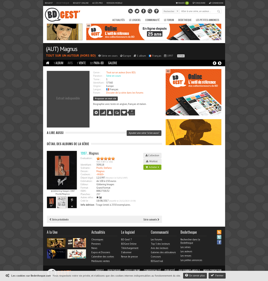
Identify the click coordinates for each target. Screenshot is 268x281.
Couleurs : (86, 174)
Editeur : (85, 184)
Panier (182, 3)
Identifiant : (99, 82)
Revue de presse (129, 256)
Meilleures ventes (100, 261)
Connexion (216, 3)
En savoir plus (195, 275)
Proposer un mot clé (105, 98)
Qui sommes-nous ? (189, 270)
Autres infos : (87, 197)
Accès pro (97, 3)
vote (132, 112)
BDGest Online (81, 3)
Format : (85, 187)
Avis (70, 63)
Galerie (112, 63)
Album (58, 63)
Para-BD (97, 63)
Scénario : (86, 167)
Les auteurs (186, 251)
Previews (96, 243)
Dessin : (85, 171)
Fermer (217, 275)
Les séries (186, 247)
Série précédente (59, 219)
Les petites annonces (207, 20)
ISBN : (84, 190)
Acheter (152, 167)
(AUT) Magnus (61, 49)
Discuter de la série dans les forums (124, 92)
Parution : (98, 75)
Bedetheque (62, 3)
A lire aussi (55, 132)
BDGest (49, 3)
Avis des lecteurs (159, 248)
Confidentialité (152, 270)
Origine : (97, 86)
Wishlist (152, 161)
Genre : (96, 72)
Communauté (152, 20)
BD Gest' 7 (126, 239)
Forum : (97, 92)
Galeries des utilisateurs (163, 252)
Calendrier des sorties (102, 256)
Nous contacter (212, 270)
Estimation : (87, 181)
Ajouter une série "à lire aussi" (144, 133)
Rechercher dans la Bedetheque (190, 241)
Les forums (156, 239)
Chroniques (97, 239)
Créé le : (85, 200)
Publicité (170, 270)
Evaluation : (87, 158)
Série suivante (151, 219)
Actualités (118, 20)
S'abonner (126, 252)
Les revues (186, 255)
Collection (152, 155)
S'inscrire (199, 3)
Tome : (96, 79)
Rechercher (218, 11)
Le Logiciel (135, 20)
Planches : (86, 194)
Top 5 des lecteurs (160, 243)
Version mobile (114, 3)
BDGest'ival (157, 261)
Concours (156, 256)
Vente (81, 63)
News (94, 248)
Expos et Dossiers (100, 252)
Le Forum (169, 20)
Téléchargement (129, 248)
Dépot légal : (87, 177)
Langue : (97, 89)
